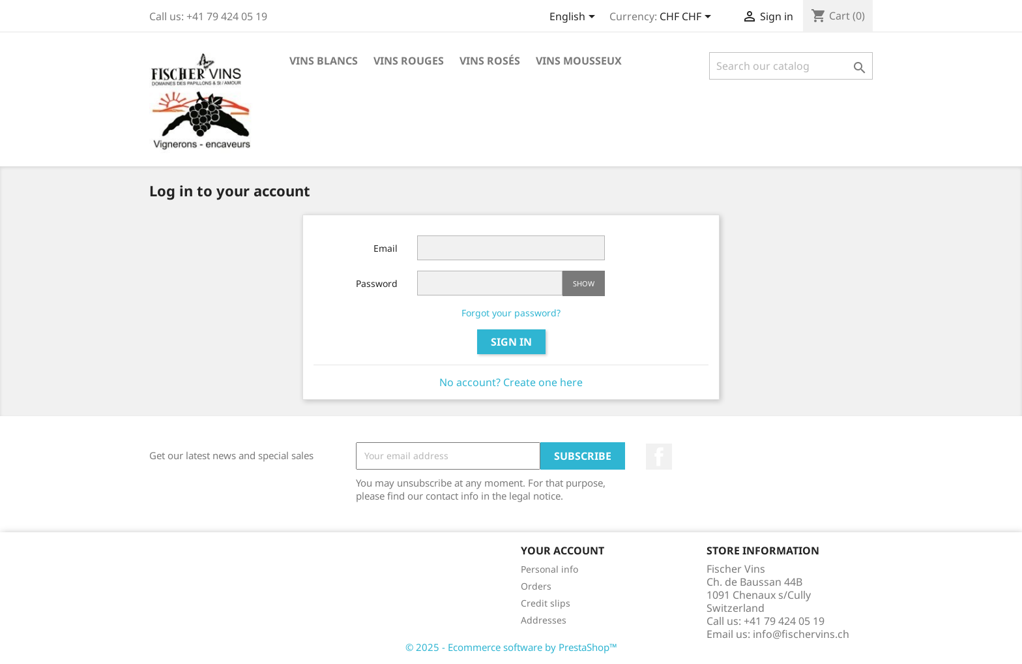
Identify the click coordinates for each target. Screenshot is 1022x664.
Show (583, 283)
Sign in (511, 342)
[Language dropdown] (574, 17)
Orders (536, 586)
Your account (562, 550)
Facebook (659, 457)
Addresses (543, 620)
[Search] (791, 66)
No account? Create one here (511, 382)
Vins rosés (490, 60)
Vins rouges (408, 60)
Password (377, 283)
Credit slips (545, 603)
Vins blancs (323, 60)
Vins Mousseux (579, 60)
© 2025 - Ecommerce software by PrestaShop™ (511, 647)
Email (385, 248)
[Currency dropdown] (688, 17)
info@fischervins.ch (801, 634)
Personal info (549, 569)
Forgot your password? (511, 313)
